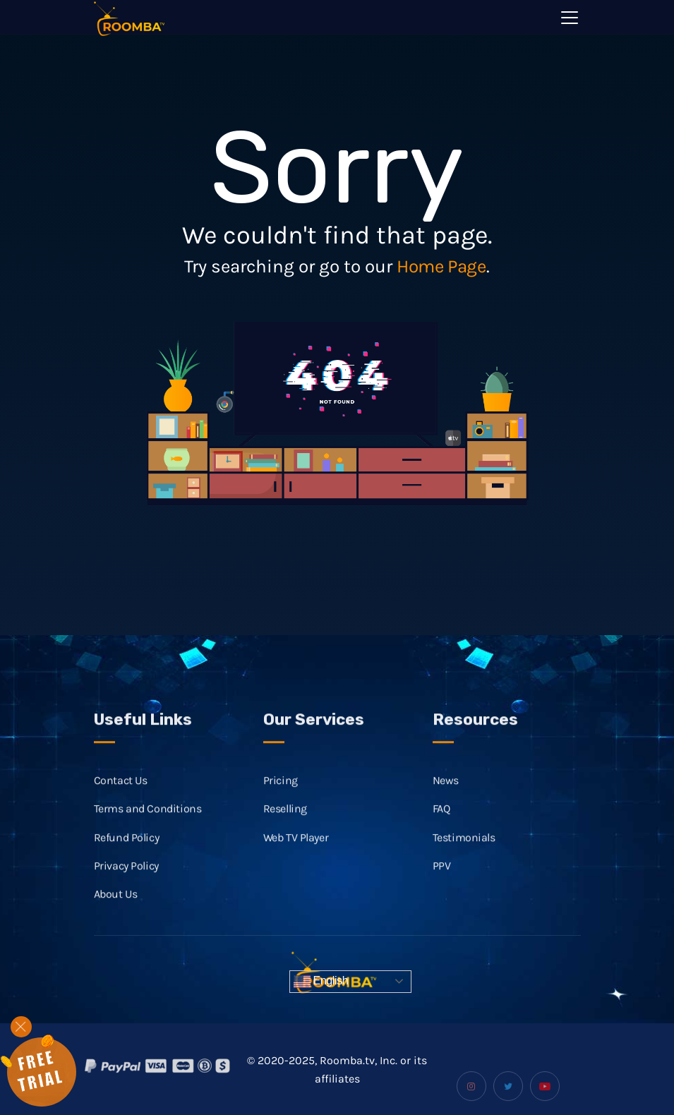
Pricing (280, 795)
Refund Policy (127, 852)
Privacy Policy (126, 880)
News (446, 795)
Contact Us (121, 795)
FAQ (441, 823)
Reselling (285, 823)
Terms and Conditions (148, 823)
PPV (442, 880)
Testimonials (464, 852)
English (321, 981)
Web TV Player (296, 852)
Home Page (441, 266)
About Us (116, 908)
